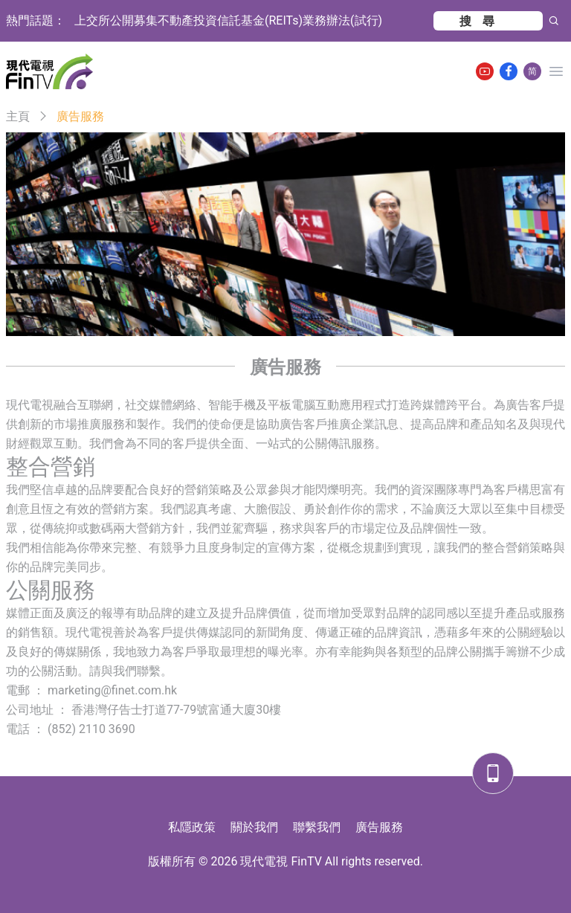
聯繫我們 (317, 827)
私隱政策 (192, 827)
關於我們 (254, 827)
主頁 (18, 116)
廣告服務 (379, 827)
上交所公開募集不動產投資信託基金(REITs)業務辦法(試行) (228, 20)
